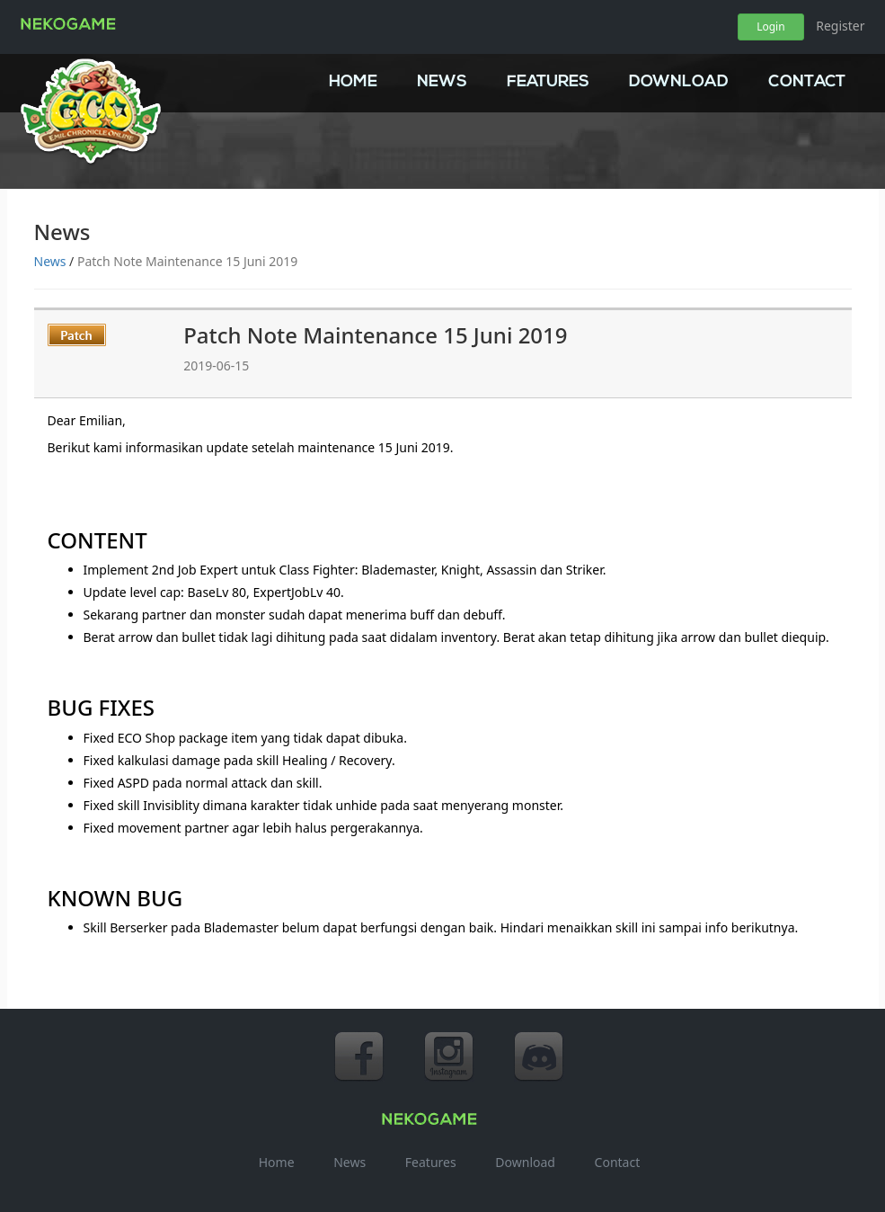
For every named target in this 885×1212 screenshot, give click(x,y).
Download (679, 82)
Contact (806, 82)
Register (840, 25)
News (442, 82)
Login (770, 26)
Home (353, 82)
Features (548, 82)
